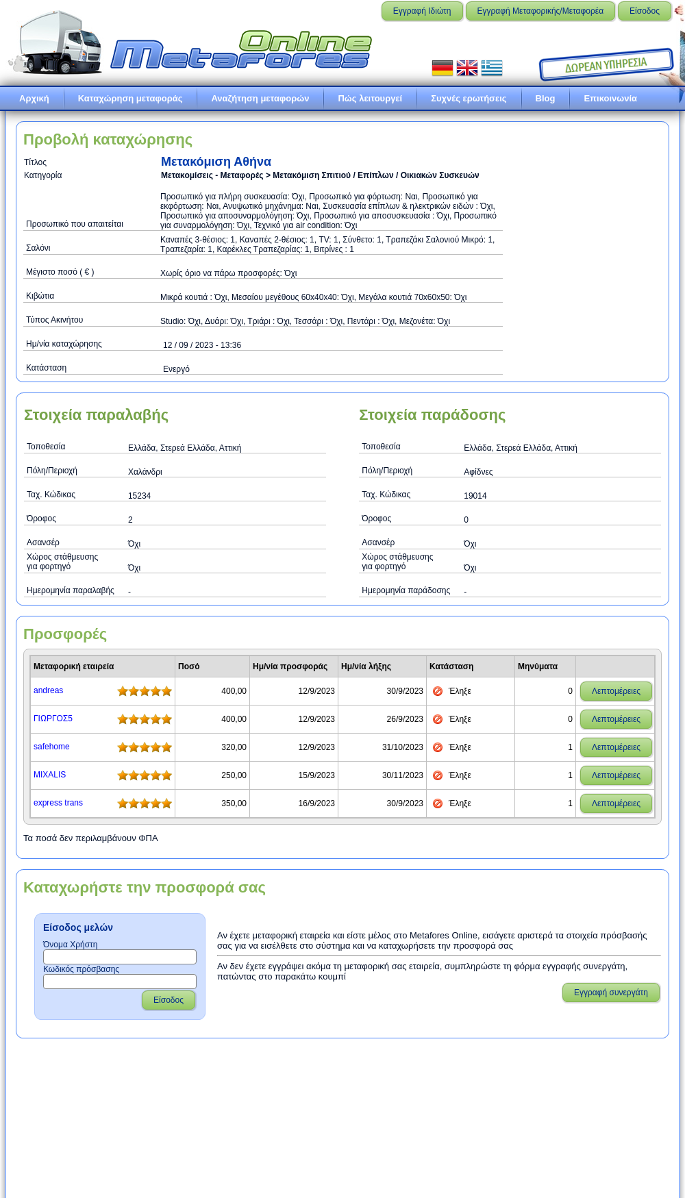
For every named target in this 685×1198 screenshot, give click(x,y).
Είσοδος (645, 11)
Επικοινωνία (610, 98)
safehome (52, 746)
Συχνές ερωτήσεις (468, 98)
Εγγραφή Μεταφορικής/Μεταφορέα (540, 11)
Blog (546, 98)
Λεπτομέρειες (616, 691)
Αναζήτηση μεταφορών (260, 98)
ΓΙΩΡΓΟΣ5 (53, 718)
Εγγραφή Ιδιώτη (422, 11)
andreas (48, 690)
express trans (58, 803)
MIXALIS (50, 774)
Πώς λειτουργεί (370, 98)
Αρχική (34, 98)
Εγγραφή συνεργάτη (611, 992)
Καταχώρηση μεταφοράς (130, 98)
